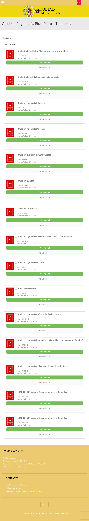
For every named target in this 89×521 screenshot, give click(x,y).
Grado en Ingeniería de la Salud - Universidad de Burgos (43, 366)
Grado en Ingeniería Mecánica (31, 129)
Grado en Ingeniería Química (30, 262)
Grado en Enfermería (27, 209)
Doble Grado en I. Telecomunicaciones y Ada (38, 77)
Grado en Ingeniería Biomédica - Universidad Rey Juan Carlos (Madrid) (50, 340)
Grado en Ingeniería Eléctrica (31, 103)
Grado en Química (25, 181)
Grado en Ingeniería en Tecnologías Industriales (39, 314)
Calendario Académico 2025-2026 (15, 461)
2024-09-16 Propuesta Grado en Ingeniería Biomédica (42, 392)
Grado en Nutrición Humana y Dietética (35, 155)
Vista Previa (44, 68)
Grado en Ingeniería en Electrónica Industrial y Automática (44, 236)
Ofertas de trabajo (9, 458)
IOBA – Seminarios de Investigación (16, 467)
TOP (44, 504)
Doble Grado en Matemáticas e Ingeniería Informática (42, 51)
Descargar (45, 62)
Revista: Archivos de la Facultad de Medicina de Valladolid (24, 464)
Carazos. (65, 514)
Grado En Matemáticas (28, 288)
